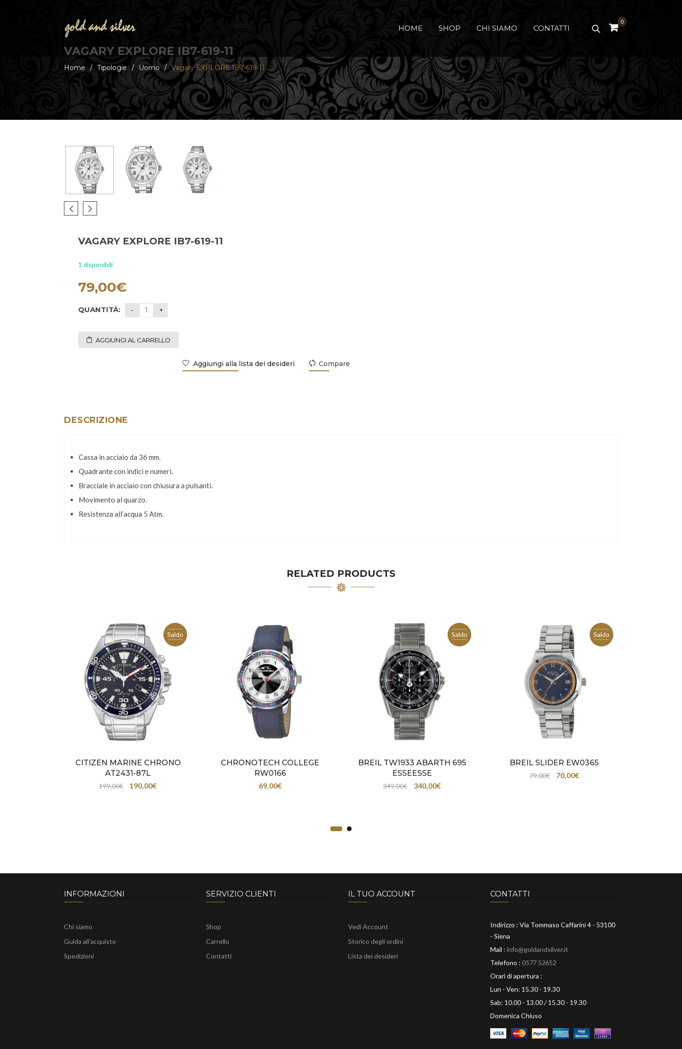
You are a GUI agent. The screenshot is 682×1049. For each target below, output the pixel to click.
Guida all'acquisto (90, 904)
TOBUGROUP (500, 1036)
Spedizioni (79, 919)
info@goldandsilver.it (537, 912)
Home (74, 67)
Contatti (219, 919)
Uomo (149, 67)
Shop (213, 889)
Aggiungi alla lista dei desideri (514, 270)
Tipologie (112, 67)
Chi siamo (78, 889)
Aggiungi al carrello (404, 247)
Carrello (217, 904)
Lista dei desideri (373, 919)
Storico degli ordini (375, 904)
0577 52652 (539, 925)
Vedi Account (368, 889)
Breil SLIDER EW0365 (554, 725)
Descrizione (96, 382)
